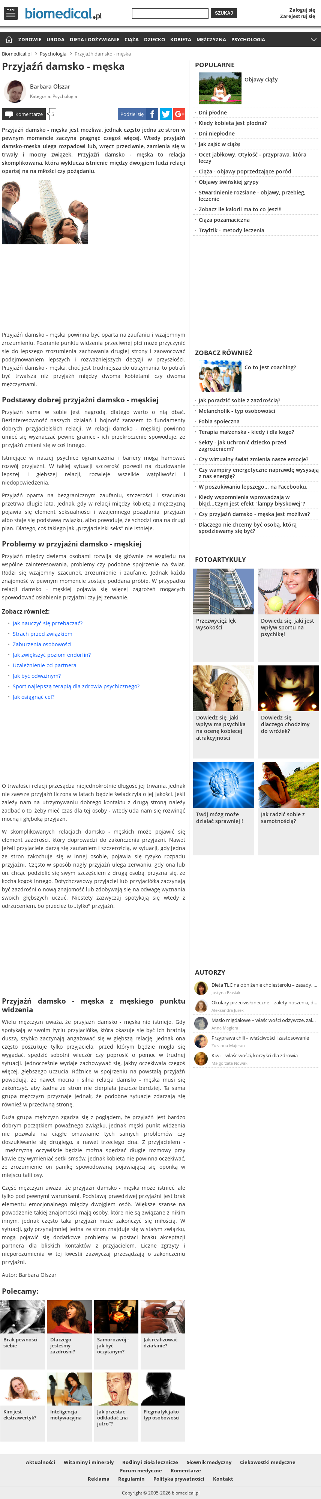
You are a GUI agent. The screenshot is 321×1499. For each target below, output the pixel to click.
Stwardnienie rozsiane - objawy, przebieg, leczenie (252, 195)
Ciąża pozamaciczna (224, 219)
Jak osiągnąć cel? (33, 696)
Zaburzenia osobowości (42, 644)
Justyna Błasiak (226, 992)
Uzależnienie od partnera (44, 665)
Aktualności (40, 1462)
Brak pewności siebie (20, 1342)
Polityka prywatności (178, 1478)
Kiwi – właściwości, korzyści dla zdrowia (255, 1055)
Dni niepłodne (217, 133)
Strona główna (8, 40)
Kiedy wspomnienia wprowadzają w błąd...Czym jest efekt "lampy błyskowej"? (252, 500)
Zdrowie (29, 39)
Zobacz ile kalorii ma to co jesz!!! (240, 209)
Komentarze (29, 114)
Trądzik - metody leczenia (231, 230)
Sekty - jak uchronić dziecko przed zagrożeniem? (242, 445)
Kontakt (223, 1478)
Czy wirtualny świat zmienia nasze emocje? (253, 459)
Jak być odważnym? (37, 675)
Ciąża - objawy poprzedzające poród (245, 171)
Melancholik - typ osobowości (237, 410)
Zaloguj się (302, 9)
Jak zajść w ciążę (219, 143)
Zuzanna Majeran (228, 1045)
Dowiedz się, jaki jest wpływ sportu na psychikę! (287, 627)
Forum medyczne (141, 1470)
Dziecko (154, 39)
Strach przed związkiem (42, 633)
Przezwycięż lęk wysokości (216, 624)
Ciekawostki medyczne (268, 1462)
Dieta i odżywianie (94, 39)
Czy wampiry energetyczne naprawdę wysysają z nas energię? (259, 473)
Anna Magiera (225, 1028)
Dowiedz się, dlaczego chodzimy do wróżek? (285, 724)
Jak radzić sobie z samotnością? (283, 818)
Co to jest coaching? (270, 367)
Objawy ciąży (261, 79)
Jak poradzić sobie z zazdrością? (239, 400)
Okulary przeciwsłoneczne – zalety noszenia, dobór (265, 1002)
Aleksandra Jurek (228, 1010)
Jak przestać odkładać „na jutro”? (112, 1418)
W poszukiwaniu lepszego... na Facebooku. (253, 486)
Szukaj (224, 13)
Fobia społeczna (219, 421)
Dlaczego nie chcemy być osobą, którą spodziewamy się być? (248, 527)
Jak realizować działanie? (160, 1342)
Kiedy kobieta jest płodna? (233, 122)
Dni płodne (213, 112)
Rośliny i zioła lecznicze (150, 1462)
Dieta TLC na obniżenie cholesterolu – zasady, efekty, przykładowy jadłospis (265, 984)
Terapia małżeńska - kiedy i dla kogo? (246, 431)
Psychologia (248, 39)
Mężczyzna (211, 39)
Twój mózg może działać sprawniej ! (219, 818)
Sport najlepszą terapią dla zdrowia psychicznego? (76, 686)
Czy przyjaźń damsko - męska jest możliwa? (254, 514)
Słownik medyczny (209, 1462)
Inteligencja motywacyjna (66, 1415)
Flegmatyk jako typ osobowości (162, 1415)
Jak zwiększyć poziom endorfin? (52, 654)
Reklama (99, 1478)
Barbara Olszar (50, 86)
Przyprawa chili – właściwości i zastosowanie (260, 1037)
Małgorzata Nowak (230, 1063)
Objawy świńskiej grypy (229, 181)
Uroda (55, 39)
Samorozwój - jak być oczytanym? (113, 1345)
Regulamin (131, 1478)
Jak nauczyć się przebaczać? (47, 623)
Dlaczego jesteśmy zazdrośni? (62, 1345)
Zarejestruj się (297, 16)
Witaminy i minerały (89, 1462)
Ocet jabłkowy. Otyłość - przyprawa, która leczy (252, 157)
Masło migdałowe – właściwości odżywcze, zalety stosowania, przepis (265, 1020)
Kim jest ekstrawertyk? (19, 1415)
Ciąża (131, 39)
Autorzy (210, 972)
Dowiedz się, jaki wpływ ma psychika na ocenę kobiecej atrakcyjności (221, 727)
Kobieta (180, 39)
